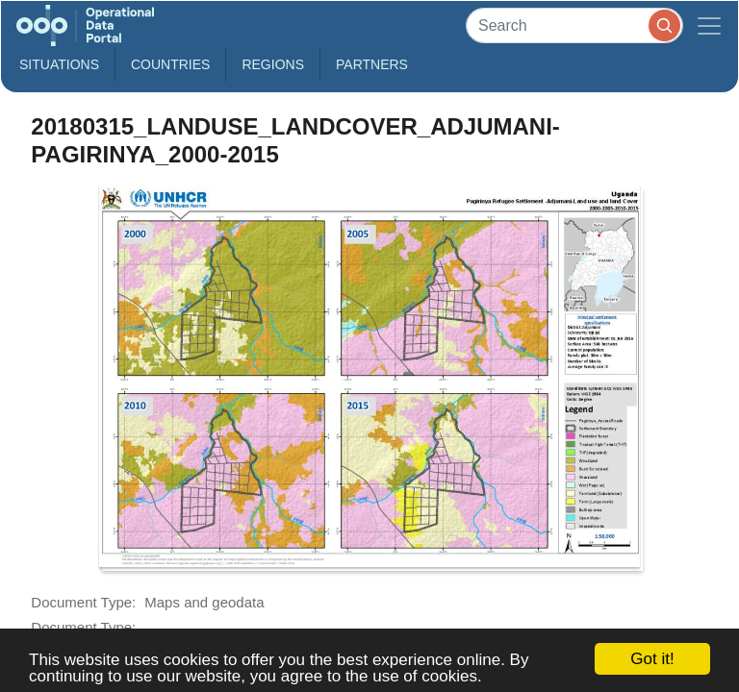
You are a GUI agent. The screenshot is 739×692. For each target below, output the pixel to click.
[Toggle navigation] (709, 25)
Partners (372, 64)
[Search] (574, 25)
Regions (273, 64)
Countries (170, 64)
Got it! (652, 659)
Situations (59, 64)
